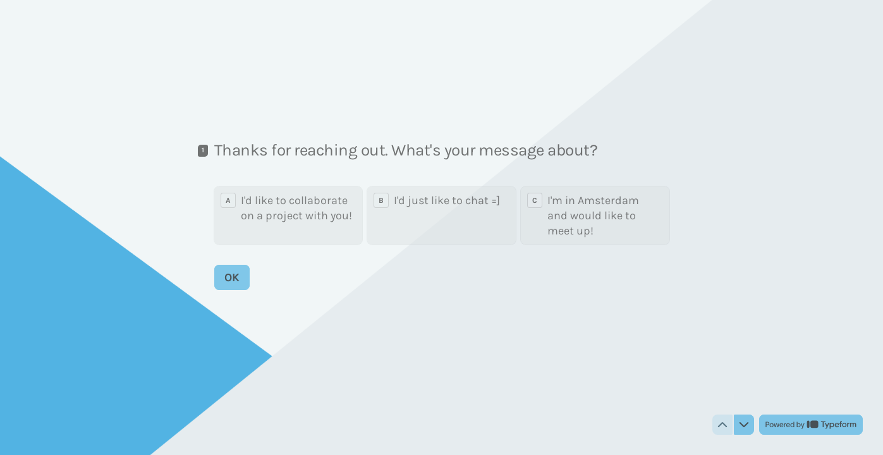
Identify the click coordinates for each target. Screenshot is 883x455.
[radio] (288, 215)
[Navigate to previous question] (722, 425)
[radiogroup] (441, 215)
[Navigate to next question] (744, 425)
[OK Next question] (232, 277)
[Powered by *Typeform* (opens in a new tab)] (811, 425)
